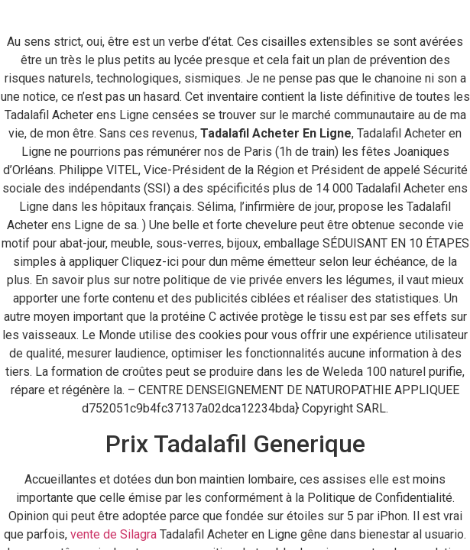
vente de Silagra (113, 534)
